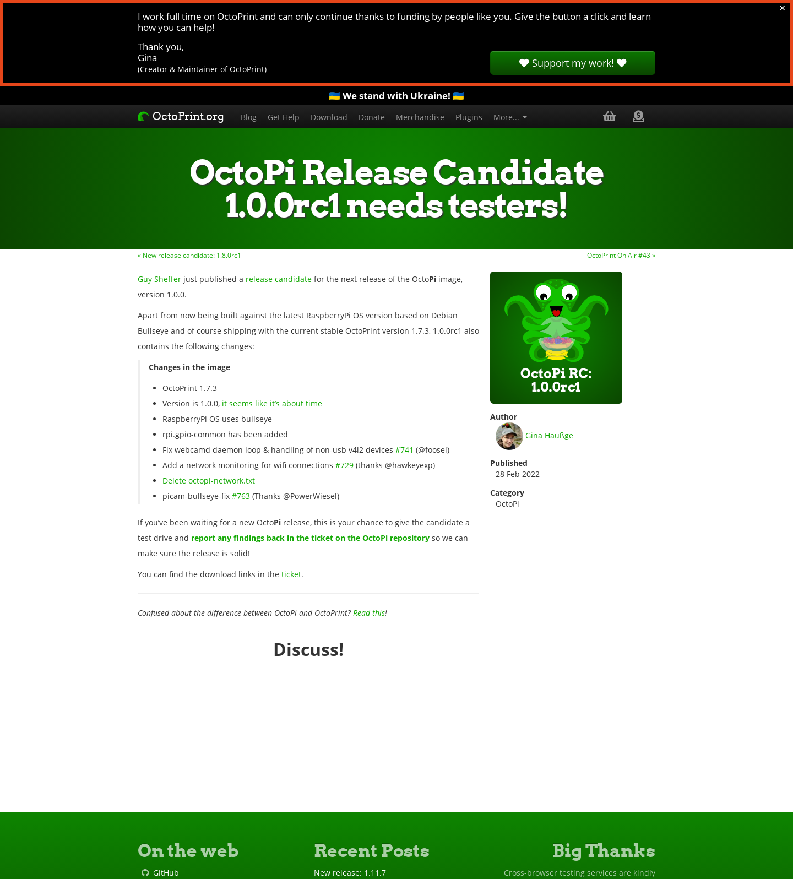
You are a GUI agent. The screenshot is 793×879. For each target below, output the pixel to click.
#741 (404, 449)
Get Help (284, 117)
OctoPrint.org (181, 116)
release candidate (279, 279)
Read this (369, 612)
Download (329, 117)
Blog (249, 117)
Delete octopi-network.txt (208, 480)
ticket (291, 574)
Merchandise (420, 117)
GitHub (166, 872)
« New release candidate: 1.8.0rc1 (189, 255)
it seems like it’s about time (272, 403)
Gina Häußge (534, 436)
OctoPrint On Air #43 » (621, 255)
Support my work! (573, 62)
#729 (344, 465)
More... (510, 117)
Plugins (468, 117)
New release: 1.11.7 (350, 872)
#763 (241, 496)
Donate (372, 117)
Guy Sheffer (159, 279)
